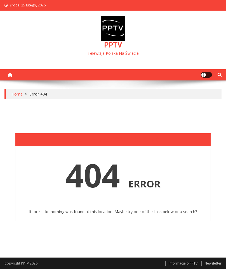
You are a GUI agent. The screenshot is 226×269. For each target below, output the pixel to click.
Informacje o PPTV (183, 263)
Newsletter (213, 263)
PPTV (113, 45)
